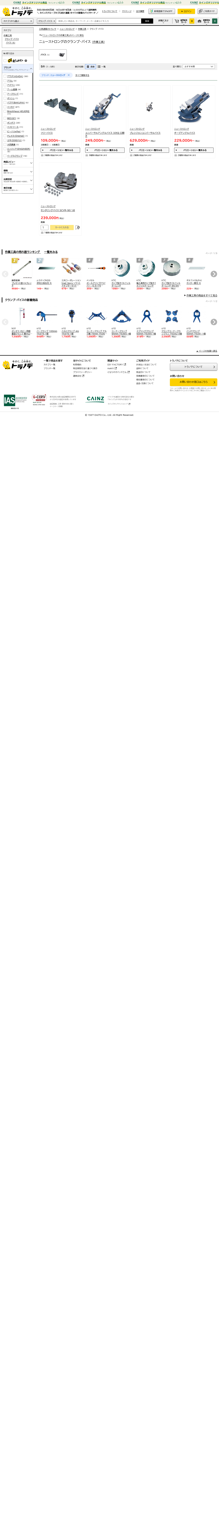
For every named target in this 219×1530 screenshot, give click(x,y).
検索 (147, 21)
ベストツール (13, 127)
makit (110, 368)
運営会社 (77, 376)
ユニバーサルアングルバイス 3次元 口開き (104, 134)
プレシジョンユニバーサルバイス (145, 133)
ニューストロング (67, 29)
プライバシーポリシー (82, 372)
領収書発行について (145, 380)
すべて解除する (82, 75)
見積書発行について (145, 376)
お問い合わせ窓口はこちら (194, 382)
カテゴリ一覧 (49, 364)
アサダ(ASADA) (15, 76)
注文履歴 (140, 11)
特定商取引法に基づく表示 (85, 368)
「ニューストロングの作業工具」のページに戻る (61, 35)
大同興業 (11, 144)
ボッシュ (11, 98)
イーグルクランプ (14, 156)
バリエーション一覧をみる (61, 150)
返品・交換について (145, 383)
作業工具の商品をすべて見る (201, 295)
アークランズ (13, 94)
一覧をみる (51, 252)
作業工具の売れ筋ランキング (23, 252)
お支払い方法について (146, 364)
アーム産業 (12, 89)
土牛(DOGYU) (14, 140)
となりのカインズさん (117, 372)
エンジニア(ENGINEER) (18, 149)
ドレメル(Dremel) (15, 136)
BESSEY (11, 118)
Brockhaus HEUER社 (18, 111)
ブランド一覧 (49, 368)
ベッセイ (10, 107)
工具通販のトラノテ (47, 29)
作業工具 (82, 29)
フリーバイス (47, 133)
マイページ (126, 11)
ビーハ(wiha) (14, 131)
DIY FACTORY (115, 364)
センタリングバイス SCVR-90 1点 (58, 210)
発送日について (143, 372)
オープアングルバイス (184, 133)
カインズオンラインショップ (118, 404)
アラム (10, 81)
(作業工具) (98, 42)
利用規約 (77, 364)
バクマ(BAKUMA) (16, 102)
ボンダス (11, 123)
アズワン (11, 85)
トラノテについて (194, 367)
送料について (142, 368)
